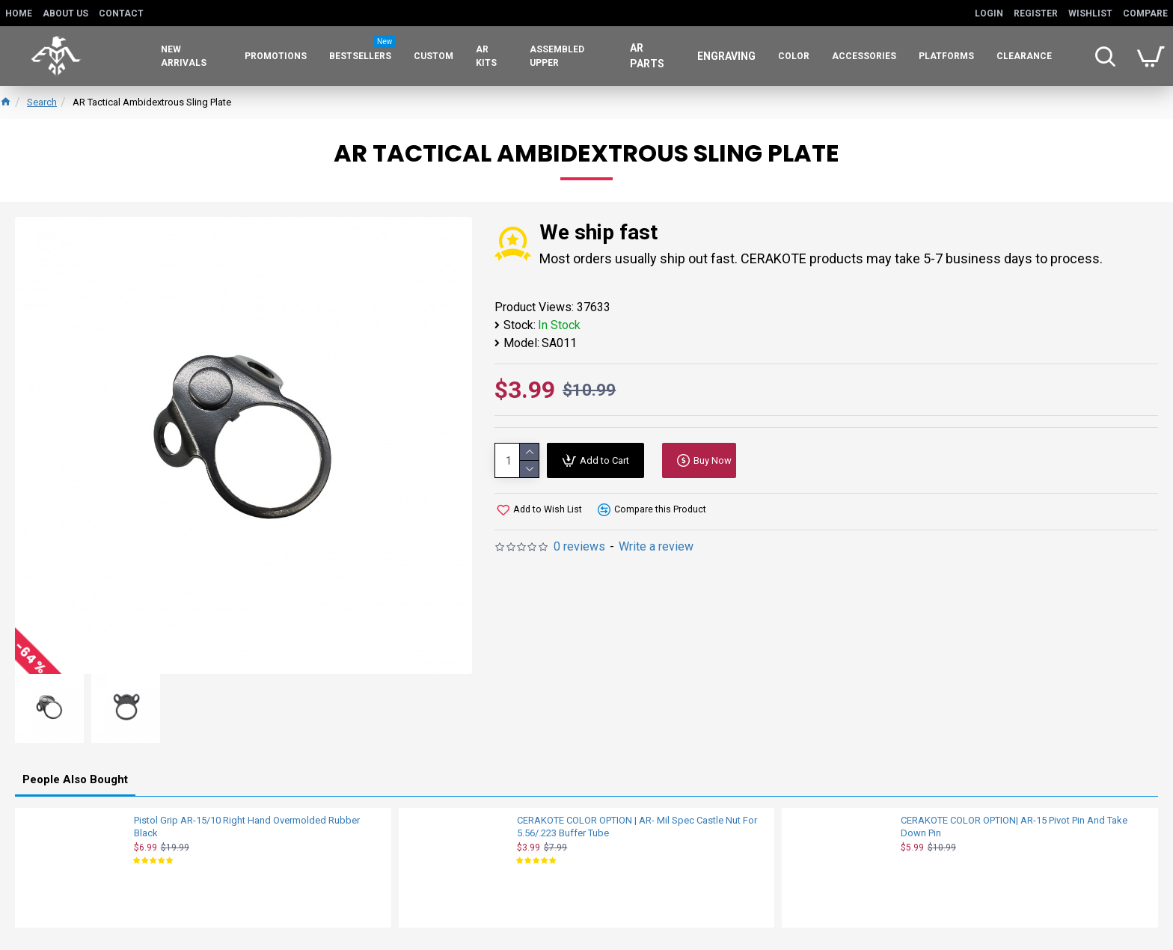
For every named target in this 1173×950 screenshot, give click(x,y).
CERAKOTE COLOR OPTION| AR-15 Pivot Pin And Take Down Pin (1014, 823)
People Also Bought (75, 775)
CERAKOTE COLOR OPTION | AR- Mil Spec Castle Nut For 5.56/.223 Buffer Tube (637, 823)
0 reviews (579, 546)
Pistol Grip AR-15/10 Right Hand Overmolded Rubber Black (247, 823)
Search (42, 102)
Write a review (656, 546)
